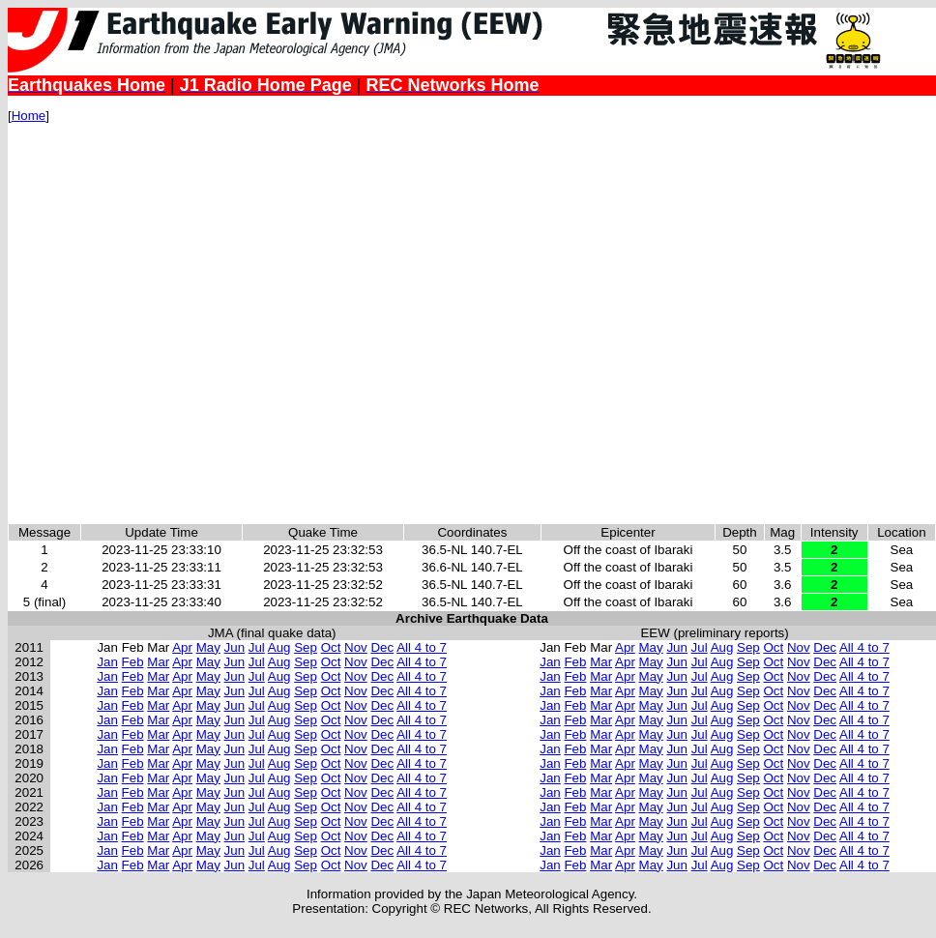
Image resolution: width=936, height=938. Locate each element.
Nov (355, 647)
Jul (257, 647)
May (208, 647)
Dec (382, 647)
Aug (279, 647)
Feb (133, 662)
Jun (235, 647)
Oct (331, 647)
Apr (182, 647)
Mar (158, 662)
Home (29, 115)
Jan (107, 662)
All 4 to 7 (421, 647)
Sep (305, 647)
